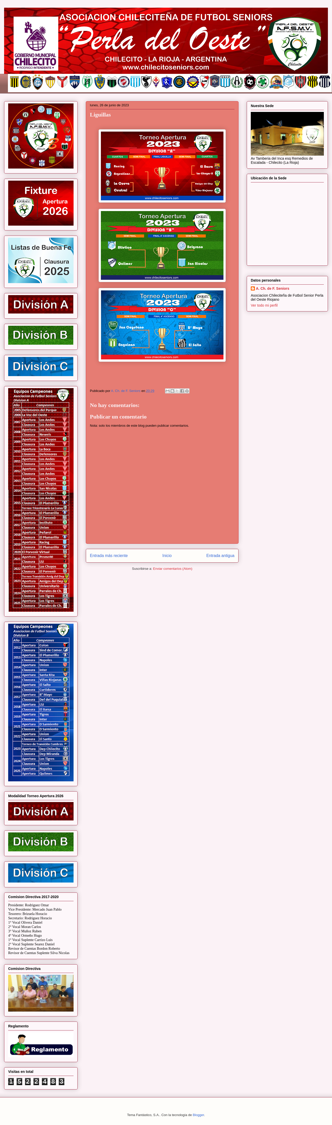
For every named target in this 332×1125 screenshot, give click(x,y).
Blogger (198, 1115)
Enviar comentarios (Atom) (172, 569)
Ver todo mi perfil (264, 305)
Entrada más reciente (109, 555)
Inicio (167, 555)
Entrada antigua (220, 555)
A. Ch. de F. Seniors (272, 288)
